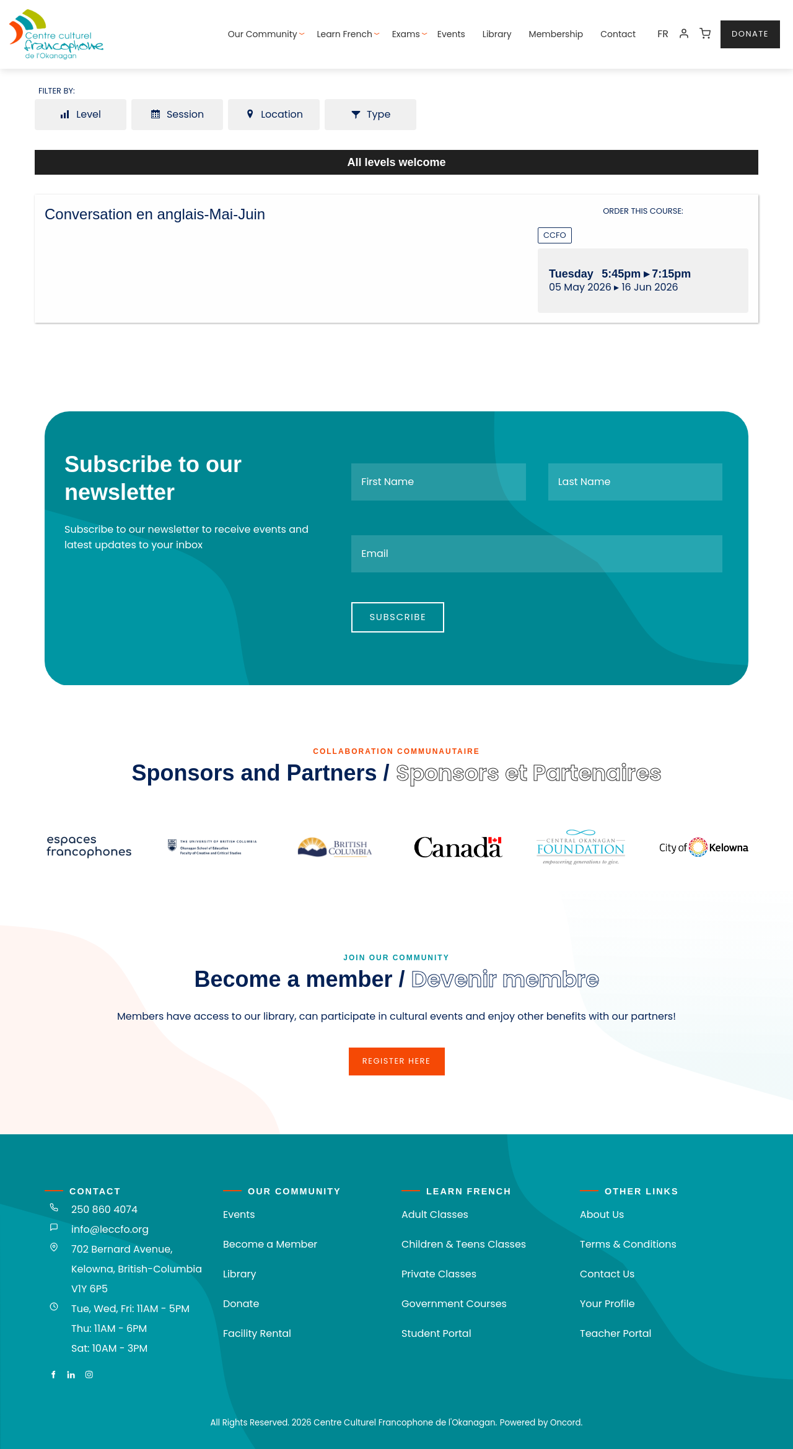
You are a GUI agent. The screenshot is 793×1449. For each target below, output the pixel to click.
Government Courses (454, 1304)
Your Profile (607, 1304)
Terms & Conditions (628, 1244)
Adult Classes (434, 1214)
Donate (241, 1304)
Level (80, 114)
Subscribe (397, 616)
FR (662, 34)
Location (274, 114)
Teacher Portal (616, 1333)
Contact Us (607, 1274)
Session (177, 114)
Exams (406, 34)
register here (396, 1055)
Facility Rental (257, 1333)
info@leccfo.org (110, 1229)
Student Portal (436, 1333)
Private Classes (438, 1274)
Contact (618, 34)
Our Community (262, 34)
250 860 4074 (104, 1209)
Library (497, 34)
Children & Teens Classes (463, 1244)
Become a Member (270, 1244)
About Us (602, 1214)
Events (451, 34)
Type (371, 114)
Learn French (344, 34)
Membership (556, 34)
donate (739, 27)
